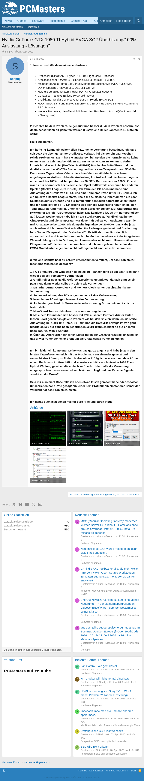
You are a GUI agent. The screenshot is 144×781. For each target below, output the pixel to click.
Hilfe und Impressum (117, 770)
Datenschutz (96, 770)
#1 (139, 59)
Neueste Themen (87, 515)
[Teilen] (133, 59)
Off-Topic (85, 649)
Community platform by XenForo (72, 777)
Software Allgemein (91, 543)
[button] (4, 770)
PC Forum (98, 20)
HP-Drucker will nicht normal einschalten (106, 678)
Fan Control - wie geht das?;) (99, 666)
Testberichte (57, 20)
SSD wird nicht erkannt (95, 746)
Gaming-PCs (79, 20)
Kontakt (82, 770)
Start (133, 770)
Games (21, 20)
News (8, 20)
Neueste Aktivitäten (12, 27)
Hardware (38, 20)
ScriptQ (9, 51)
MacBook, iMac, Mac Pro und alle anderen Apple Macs (110, 725)
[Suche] (138, 20)
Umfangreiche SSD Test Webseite (102, 730)
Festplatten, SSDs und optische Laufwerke (104, 741)
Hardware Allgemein (91, 673)
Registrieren (32, 27)
